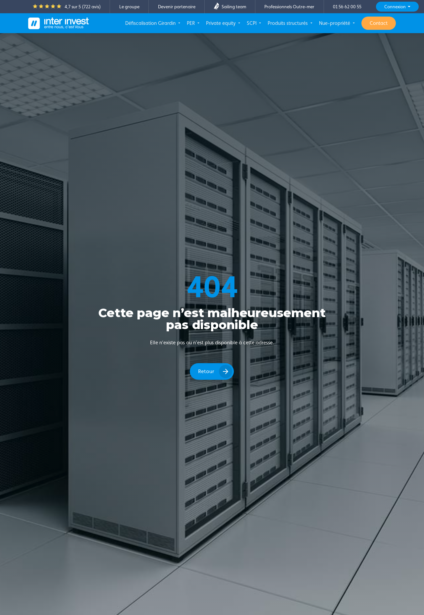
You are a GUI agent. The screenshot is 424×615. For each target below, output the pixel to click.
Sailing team (230, 6)
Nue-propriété (335, 23)
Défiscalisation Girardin (151, 23)
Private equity (221, 23)
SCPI (252, 23)
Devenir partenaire (176, 6)
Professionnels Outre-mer (289, 6)
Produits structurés (288, 23)
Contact (379, 23)
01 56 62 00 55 (347, 6)
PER (191, 23)
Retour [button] (206, 371)
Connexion (395, 6)
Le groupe (129, 6)
